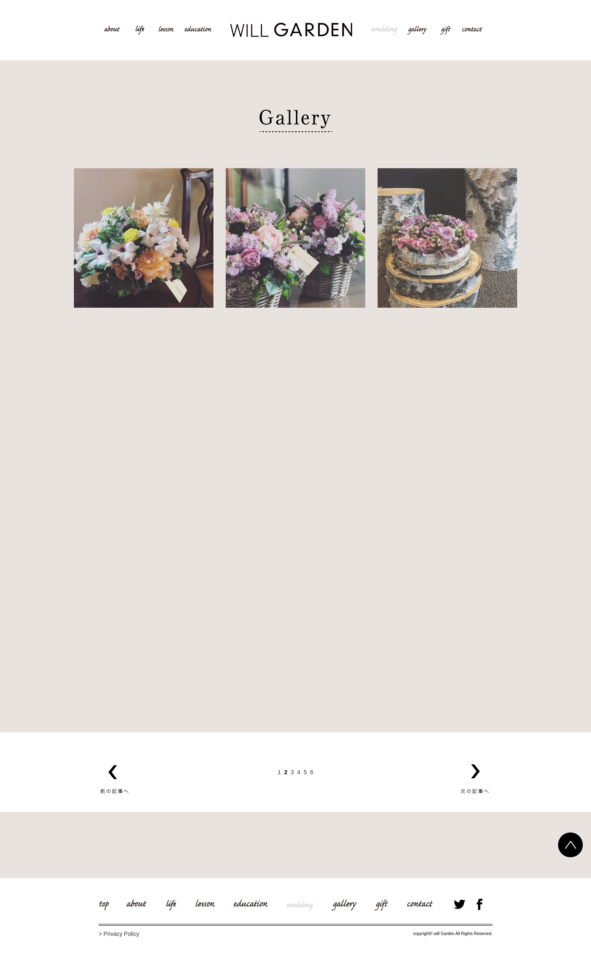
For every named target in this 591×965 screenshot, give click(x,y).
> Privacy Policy (118, 934)
